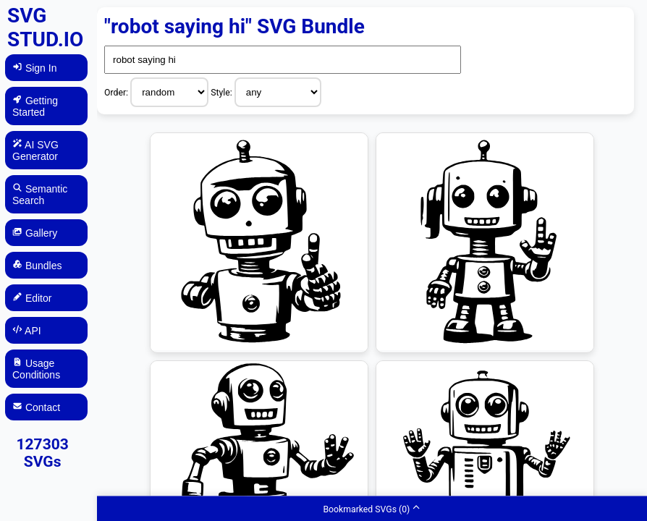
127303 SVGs (42, 453)
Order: (117, 93)
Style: (222, 93)
